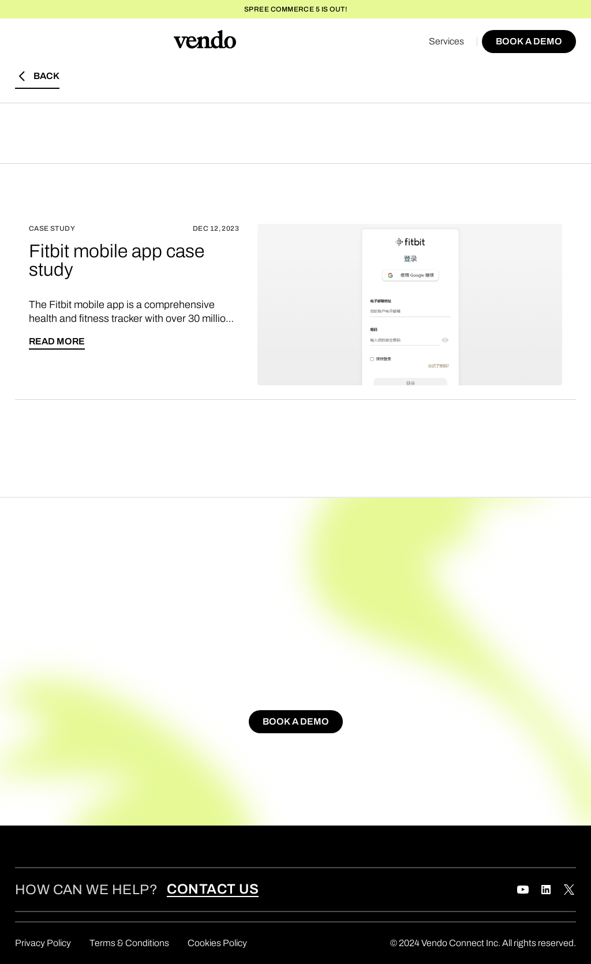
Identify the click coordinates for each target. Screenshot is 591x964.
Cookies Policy (217, 943)
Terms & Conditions (129, 943)
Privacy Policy (43, 943)
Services (446, 41)
